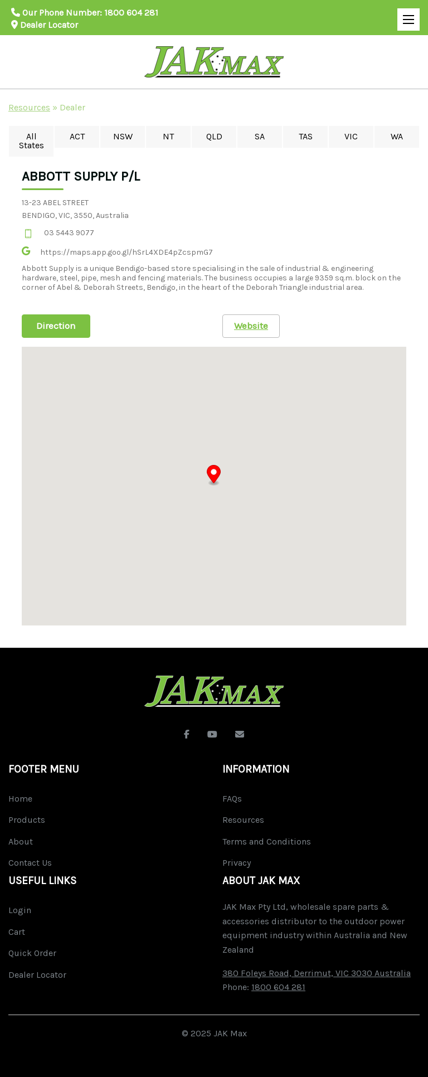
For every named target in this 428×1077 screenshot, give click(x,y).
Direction (56, 325)
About (20, 841)
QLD (214, 136)
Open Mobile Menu (405, 14)
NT (168, 136)
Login (19, 910)
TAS (306, 136)
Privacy (236, 862)
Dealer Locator (44, 25)
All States (31, 141)
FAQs (232, 798)
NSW (123, 136)
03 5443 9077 (69, 232)
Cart (16, 931)
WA (397, 136)
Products (26, 819)
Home (20, 798)
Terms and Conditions (266, 841)
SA (260, 136)
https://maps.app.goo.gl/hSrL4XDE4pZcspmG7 (126, 252)
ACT (77, 136)
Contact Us (30, 862)
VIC (351, 136)
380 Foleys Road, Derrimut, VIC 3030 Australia (316, 973)
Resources (29, 107)
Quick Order (32, 953)
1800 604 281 (131, 12)
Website (251, 325)
